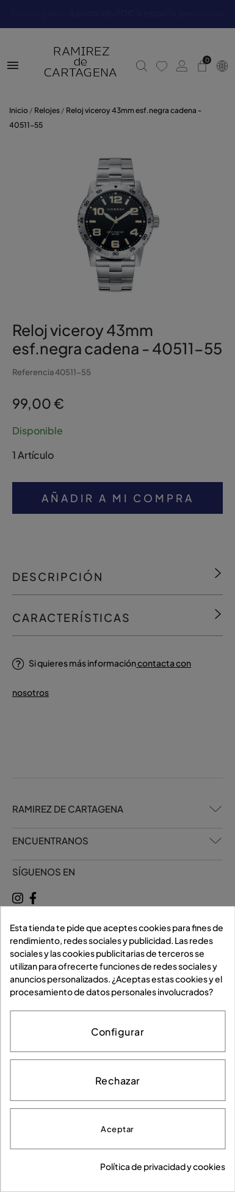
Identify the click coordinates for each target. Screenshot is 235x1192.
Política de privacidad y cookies (162, 1166)
